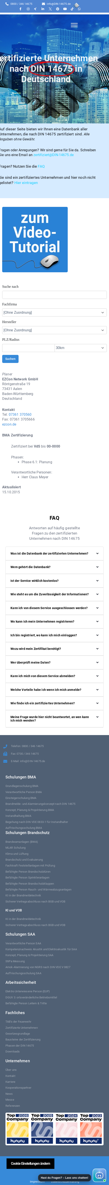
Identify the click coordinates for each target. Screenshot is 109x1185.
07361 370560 (20, 414)
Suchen (10, 359)
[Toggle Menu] (74, 25)
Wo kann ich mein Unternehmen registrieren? (42, 621)
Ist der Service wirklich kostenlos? (34, 580)
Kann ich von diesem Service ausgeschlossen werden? (49, 608)
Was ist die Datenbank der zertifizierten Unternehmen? (49, 553)
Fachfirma (9, 304)
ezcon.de (9, 424)
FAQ (6, 166)
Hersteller (9, 322)
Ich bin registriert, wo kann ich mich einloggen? (43, 635)
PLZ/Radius (10, 339)
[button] (72, 1175)
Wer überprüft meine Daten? (30, 662)
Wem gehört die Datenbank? (30, 567)
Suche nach (10, 286)
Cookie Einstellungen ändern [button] (30, 1163)
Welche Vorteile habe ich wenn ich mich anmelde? (45, 689)
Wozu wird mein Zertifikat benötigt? (35, 648)
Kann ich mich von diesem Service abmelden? (42, 676)
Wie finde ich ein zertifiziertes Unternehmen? (42, 703)
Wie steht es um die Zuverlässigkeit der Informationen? (49, 594)
